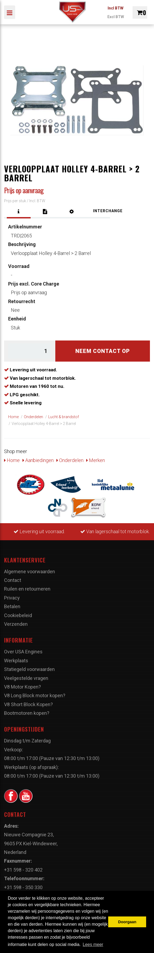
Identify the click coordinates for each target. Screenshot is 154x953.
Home (12, 460)
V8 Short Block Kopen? (28, 704)
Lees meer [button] (93, 944)
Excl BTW (115, 17)
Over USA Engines (23, 651)
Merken (95, 460)
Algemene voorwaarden (29, 571)
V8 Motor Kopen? (22, 687)
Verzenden (16, 624)
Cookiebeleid (18, 615)
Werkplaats (16, 660)
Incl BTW (115, 8)
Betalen (12, 606)
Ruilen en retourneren (27, 589)
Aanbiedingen (38, 460)
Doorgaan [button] (127, 922)
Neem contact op (102, 351)
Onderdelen (70, 460)
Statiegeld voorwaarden (29, 669)
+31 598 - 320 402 (23, 870)
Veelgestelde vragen (26, 678)
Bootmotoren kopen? (26, 713)
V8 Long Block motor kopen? (34, 695)
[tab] (19, 211)
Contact (12, 580)
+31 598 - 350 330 (23, 887)
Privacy (12, 598)
